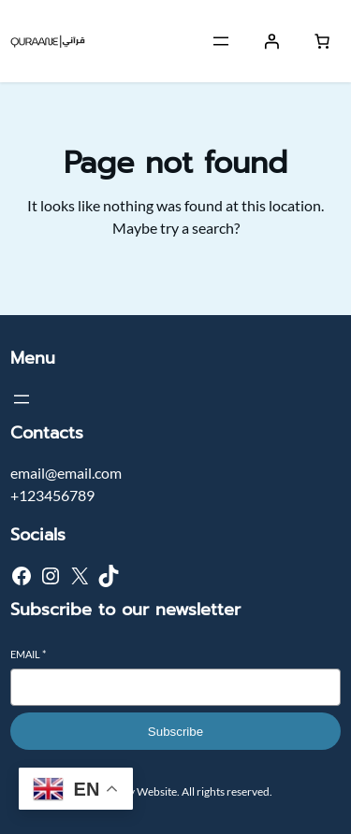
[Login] (271, 41)
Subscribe (175, 732)
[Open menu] (221, 41)
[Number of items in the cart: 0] (322, 41)
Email (28, 654)
